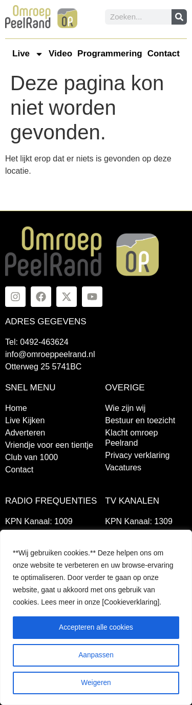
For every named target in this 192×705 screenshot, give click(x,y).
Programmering (109, 53)
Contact (163, 53)
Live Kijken (25, 420)
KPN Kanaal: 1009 (39, 521)
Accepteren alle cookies (96, 628)
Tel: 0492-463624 (37, 342)
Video (60, 53)
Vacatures (123, 467)
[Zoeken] (179, 17)
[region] (96, 617)
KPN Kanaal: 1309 (139, 521)
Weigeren (96, 683)
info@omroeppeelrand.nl (50, 354)
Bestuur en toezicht (140, 420)
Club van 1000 (31, 457)
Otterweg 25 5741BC (43, 366)
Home (16, 408)
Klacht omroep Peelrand (131, 437)
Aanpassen (96, 655)
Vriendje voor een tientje (49, 445)
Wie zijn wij (125, 408)
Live (28, 54)
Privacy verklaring (137, 455)
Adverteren (25, 432)
